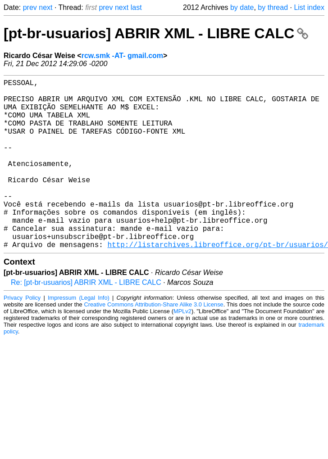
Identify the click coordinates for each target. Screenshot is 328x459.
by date (242, 7)
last (136, 7)
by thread (273, 7)
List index (309, 7)
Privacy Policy (22, 335)
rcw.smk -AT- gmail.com (122, 55)
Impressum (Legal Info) (78, 335)
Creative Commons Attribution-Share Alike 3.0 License (153, 342)
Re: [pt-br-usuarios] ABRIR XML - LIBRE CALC (86, 320)
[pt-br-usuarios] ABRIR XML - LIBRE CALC (156, 33)
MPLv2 (182, 349)
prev (30, 7)
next (45, 7)
